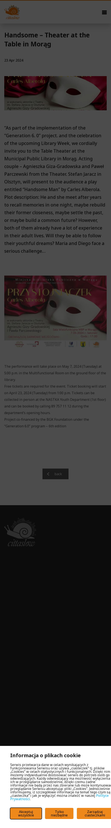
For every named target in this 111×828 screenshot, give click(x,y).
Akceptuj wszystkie (26, 813)
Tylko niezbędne (59, 813)
